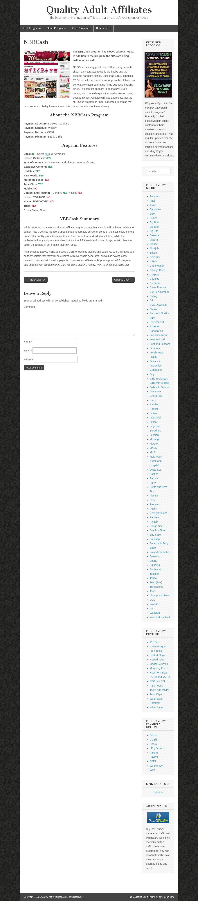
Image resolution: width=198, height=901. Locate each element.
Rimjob (154, 521)
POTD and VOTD (160, 676)
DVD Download (158, 304)
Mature (154, 443)
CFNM (153, 261)
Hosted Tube (157, 659)
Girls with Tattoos (159, 387)
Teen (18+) (156, 582)
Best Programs (32, 28)
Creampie (155, 283)
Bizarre (154, 239)
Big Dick (154, 226)
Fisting (153, 356)
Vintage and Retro (160, 595)
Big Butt (154, 222)
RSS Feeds (156, 685)
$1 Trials (154, 642)
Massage (155, 439)
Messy (153, 448)
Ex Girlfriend (157, 322)
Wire (152, 769)
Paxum (154, 752)
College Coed (157, 270)
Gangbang (156, 369)
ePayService (157, 748)
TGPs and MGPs (159, 689)
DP (151, 300)
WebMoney (156, 765)
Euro (152, 317)
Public (153, 508)
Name (28, 341)
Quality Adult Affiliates (99, 9)
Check (153, 744)
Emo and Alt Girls (160, 313)
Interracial (155, 417)
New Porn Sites (158, 672)
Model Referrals (159, 663)
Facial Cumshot (159, 335)
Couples (154, 278)
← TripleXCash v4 (35, 279)
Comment (30, 306)
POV (152, 500)
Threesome (156, 586)
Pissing (154, 495)
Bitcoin (153, 735)
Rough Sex (156, 526)
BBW (153, 213)
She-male (155, 534)
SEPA (153, 761)
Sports (153, 560)
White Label (156, 707)
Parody (154, 478)
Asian (153, 205)
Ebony (153, 309)
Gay (152, 374)
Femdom (155, 348)
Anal (152, 200)
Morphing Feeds (159, 668)
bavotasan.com (166, 897)
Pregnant (155, 504)
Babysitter (155, 209)
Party (153, 482)
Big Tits (154, 231)
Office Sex (155, 469)
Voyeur (154, 604)
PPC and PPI (157, 681)
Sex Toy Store (158, 530)
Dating (153, 296)
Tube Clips (156, 694)
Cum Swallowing (159, 291)
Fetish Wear (156, 352)
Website (28, 359)
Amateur (154, 196)
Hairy (153, 400)
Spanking (155, 556)
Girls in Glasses (159, 378)
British (153, 252)
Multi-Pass (156, 456)
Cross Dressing (158, 287)
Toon (152, 591)
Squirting (155, 565)
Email (28, 350)
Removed (102, 28)
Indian (153, 413)
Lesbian (154, 435)
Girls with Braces (159, 382)
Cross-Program (158, 646)
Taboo (153, 578)
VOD (152, 599)
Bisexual (154, 235)
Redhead (155, 517)
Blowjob (154, 248)
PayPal (154, 756)
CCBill (153, 739)
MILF (153, 452)
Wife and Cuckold (160, 617)
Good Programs (56, 28)
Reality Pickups (158, 513)
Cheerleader (157, 265)
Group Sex (156, 395)
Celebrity (155, 257)
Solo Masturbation (160, 552)
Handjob (154, 404)
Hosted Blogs (157, 655)
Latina (153, 421)
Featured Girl (157, 339)
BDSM (153, 217)
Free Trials (156, 650)
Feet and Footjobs (160, 343)
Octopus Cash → (123, 279)
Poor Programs (81, 28)
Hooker (154, 408)
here (47, 153)
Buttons (158, 792)
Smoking (155, 539)
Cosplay (154, 274)
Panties (154, 473)
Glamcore (155, 391)
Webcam (155, 612)
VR (151, 608)
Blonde (154, 244)
